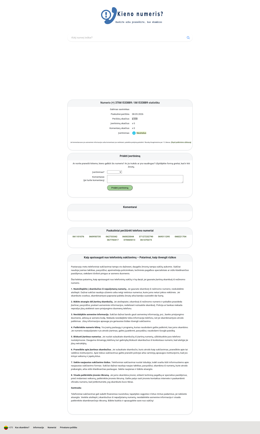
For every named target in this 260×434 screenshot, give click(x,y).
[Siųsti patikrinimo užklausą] (181, 142)
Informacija (38, 427)
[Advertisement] (130, 71)
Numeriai (52, 427)
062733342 (111, 236)
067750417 (113, 239)
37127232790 (146, 236)
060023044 (128, 236)
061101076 (78, 236)
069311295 (164, 236)
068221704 (180, 236)
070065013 (129, 239)
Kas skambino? (22, 427)
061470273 (146, 239)
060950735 (95, 236)
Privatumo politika (68, 427)
